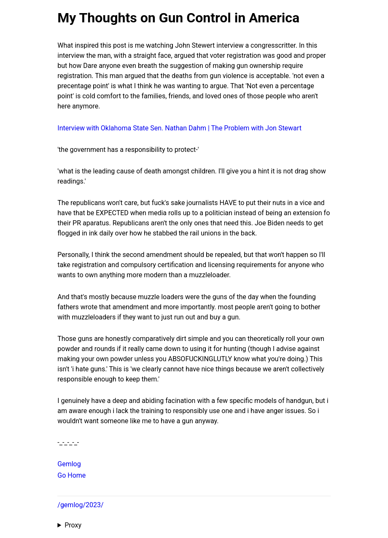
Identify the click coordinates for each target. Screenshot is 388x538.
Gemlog (69, 464)
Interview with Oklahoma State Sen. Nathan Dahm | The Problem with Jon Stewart (179, 128)
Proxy (73, 525)
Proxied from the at (193, 525)
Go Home (71, 475)
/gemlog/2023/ (80, 505)
